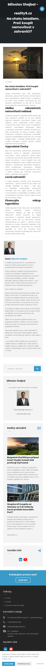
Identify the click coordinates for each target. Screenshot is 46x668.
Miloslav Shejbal (19, 258)
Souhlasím (8, 664)
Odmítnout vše (24, 664)
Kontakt (23, 580)
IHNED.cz (14, 535)
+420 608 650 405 (14, 622)
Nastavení (40, 664)
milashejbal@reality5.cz (16, 627)
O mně (7, 598)
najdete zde (6, 659)
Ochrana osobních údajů (14, 605)
